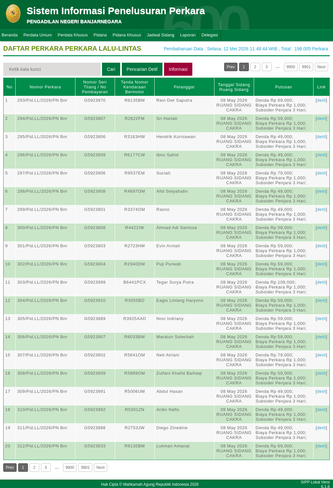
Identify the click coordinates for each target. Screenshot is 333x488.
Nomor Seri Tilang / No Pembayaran (95, 87)
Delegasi (209, 34)
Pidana (100, 34)
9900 (291, 67)
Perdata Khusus (73, 34)
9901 (306, 67)
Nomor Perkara (45, 86)
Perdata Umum (37, 34)
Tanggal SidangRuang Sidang (234, 87)
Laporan (188, 34)
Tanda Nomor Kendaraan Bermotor (134, 87)
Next (321, 67)
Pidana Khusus (127, 34)
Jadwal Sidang (160, 34)
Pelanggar (184, 86)
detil (321, 100)
